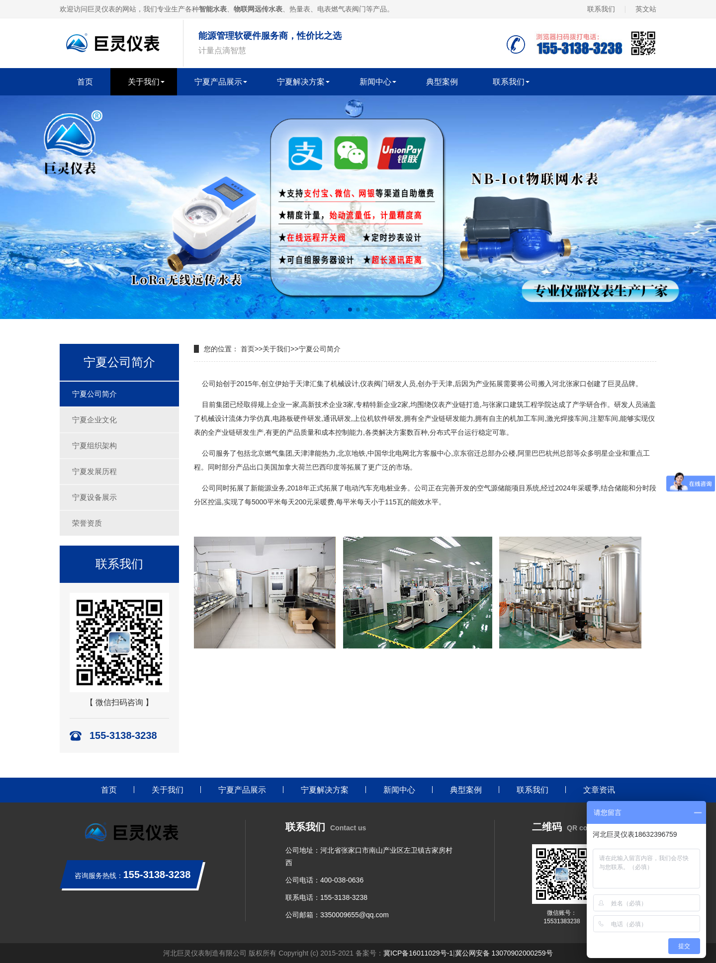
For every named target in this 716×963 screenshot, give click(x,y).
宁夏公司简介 (94, 394)
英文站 (645, 9)
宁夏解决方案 (301, 82)
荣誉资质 (87, 523)
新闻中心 (375, 82)
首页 (85, 82)
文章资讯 (599, 790)
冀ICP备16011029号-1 (418, 953)
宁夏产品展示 (218, 82)
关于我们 (144, 82)
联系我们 (601, 9)
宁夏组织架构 (94, 445)
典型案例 (442, 82)
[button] (350, 310)
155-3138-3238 (343, 897)
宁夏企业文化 (94, 419)
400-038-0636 (341, 880)
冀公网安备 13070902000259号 (504, 953)
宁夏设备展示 (94, 497)
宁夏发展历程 (94, 471)
